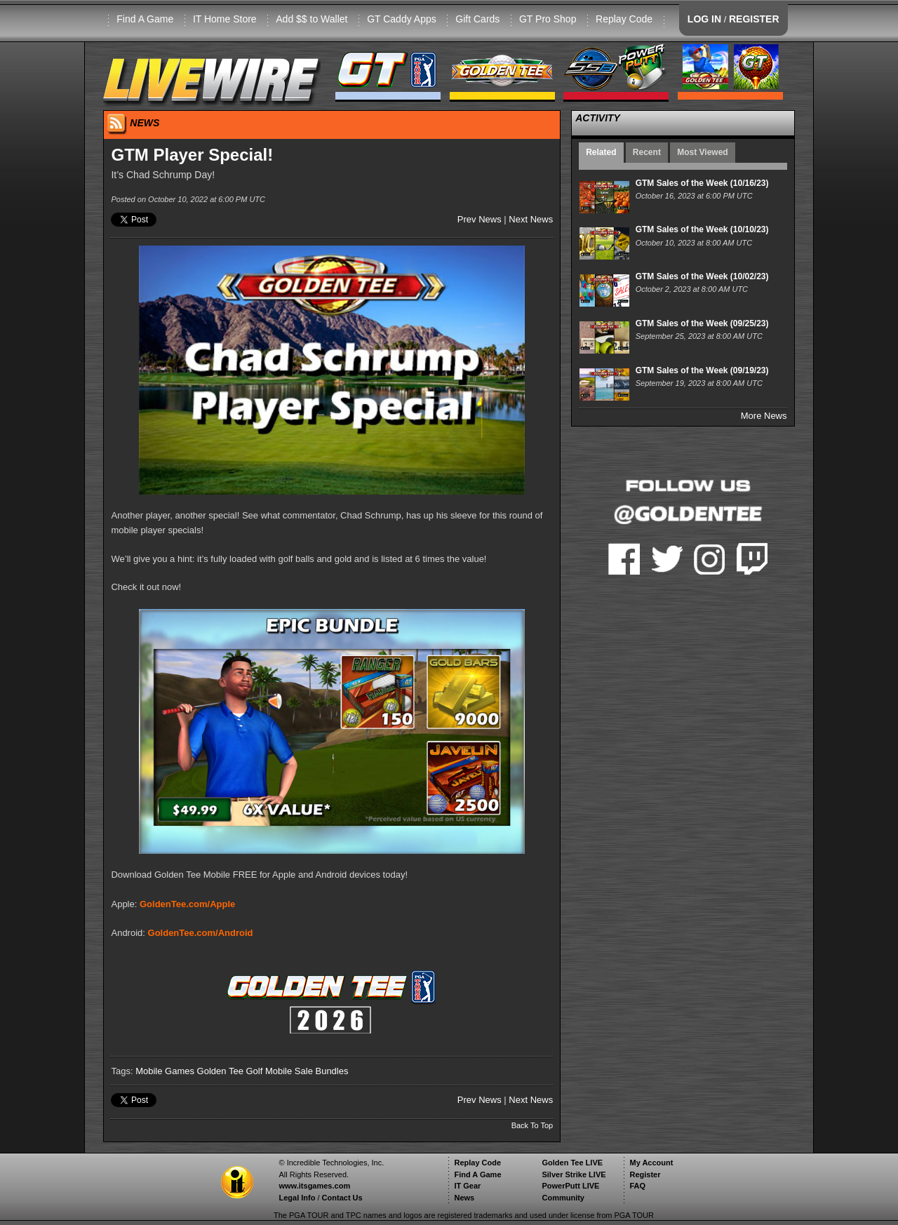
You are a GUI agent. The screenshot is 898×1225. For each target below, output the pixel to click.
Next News (531, 219)
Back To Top (532, 1125)
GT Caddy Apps (401, 19)
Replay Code (624, 19)
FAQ (637, 1186)
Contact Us (342, 1197)
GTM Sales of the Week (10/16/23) (702, 183)
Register (644, 1174)
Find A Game (144, 19)
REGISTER (754, 19)
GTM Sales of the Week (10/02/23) (702, 276)
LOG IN (704, 19)
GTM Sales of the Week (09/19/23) (702, 370)
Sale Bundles (322, 1071)
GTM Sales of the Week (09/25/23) (702, 323)
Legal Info (297, 1197)
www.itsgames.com (314, 1186)
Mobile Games (164, 1071)
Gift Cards (477, 19)
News (464, 1197)
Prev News (479, 219)
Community (563, 1197)
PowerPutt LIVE (570, 1186)
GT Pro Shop (547, 19)
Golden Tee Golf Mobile (245, 1071)
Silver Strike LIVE (573, 1174)
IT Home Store (225, 19)
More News (764, 415)
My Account (651, 1162)
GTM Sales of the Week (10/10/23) (702, 229)
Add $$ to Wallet (311, 19)
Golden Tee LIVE (572, 1162)
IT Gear (467, 1186)
